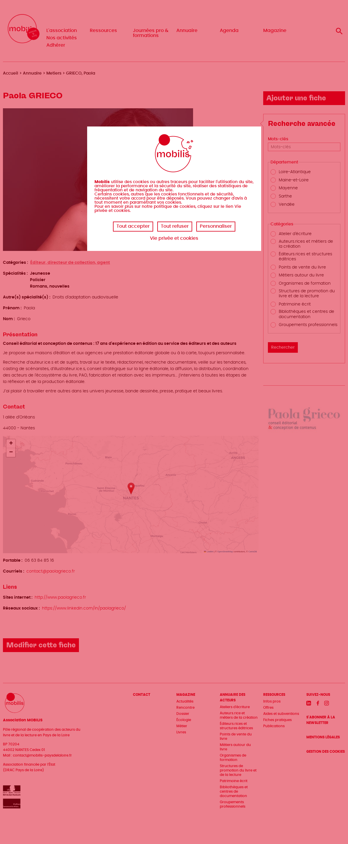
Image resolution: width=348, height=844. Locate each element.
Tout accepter (133, 226)
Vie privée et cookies (174, 238)
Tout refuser (175, 226)
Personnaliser (216, 226)
